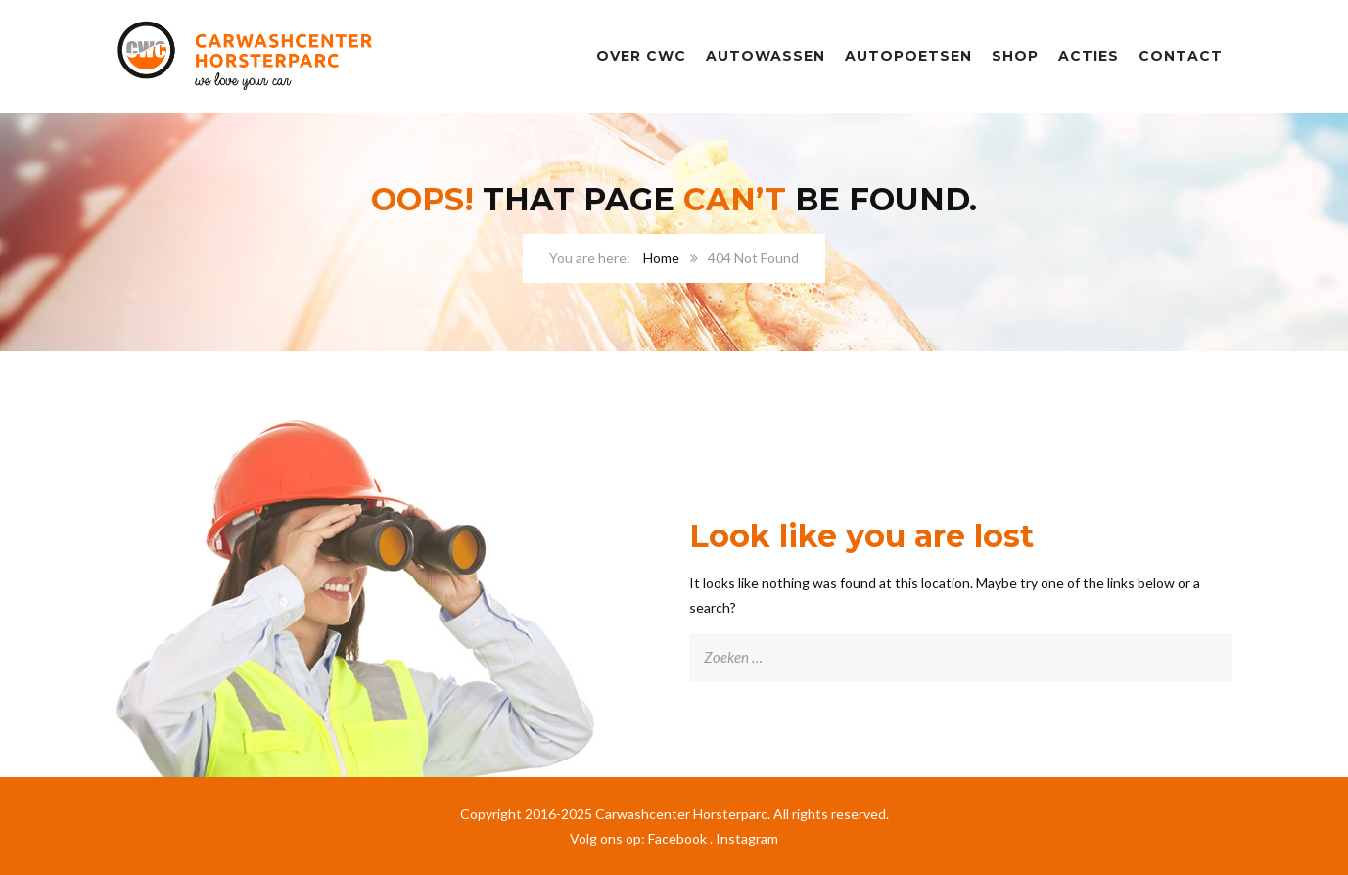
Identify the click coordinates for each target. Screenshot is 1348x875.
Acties (1088, 56)
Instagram (747, 838)
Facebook (677, 838)
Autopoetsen (908, 56)
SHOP (1015, 56)
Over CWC (641, 56)
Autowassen (765, 56)
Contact (1181, 56)
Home (661, 258)
